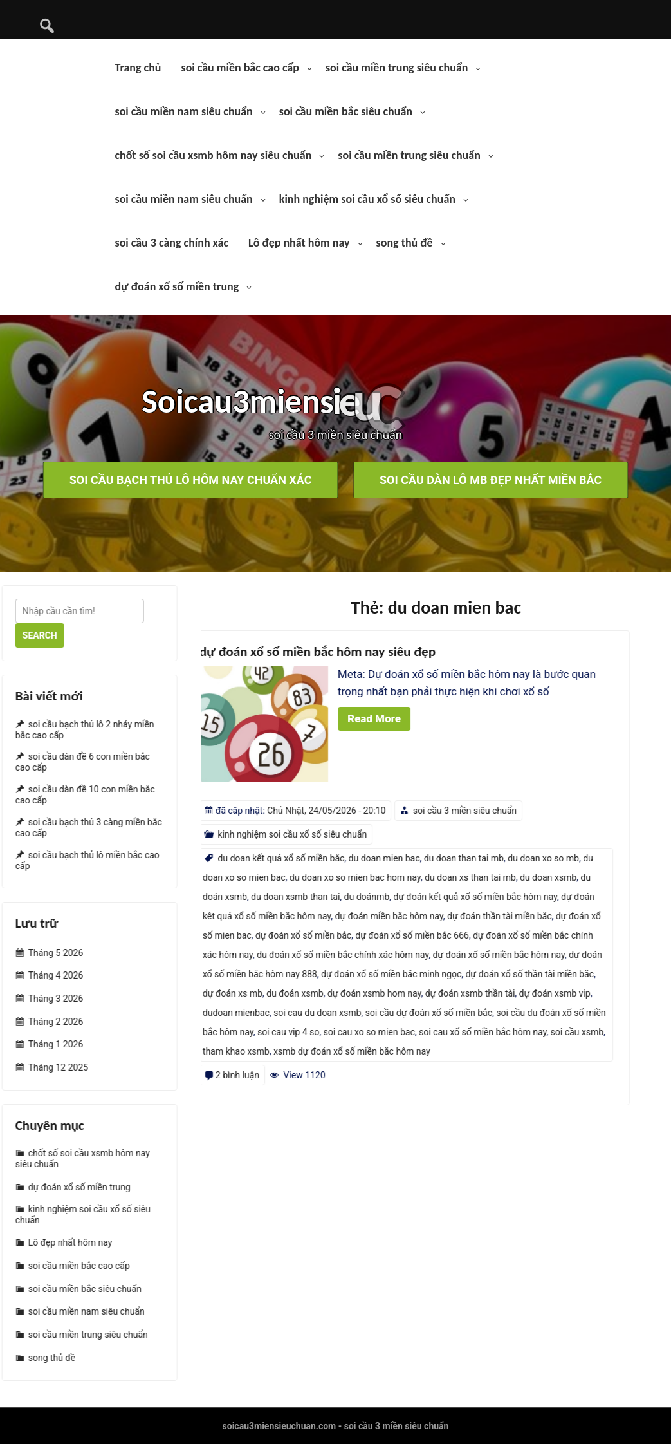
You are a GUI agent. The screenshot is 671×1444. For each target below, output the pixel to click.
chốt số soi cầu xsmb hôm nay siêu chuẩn (213, 155)
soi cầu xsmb (214, 1032)
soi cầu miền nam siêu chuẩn (183, 111)
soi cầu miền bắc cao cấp (240, 68)
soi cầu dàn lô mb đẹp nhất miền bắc (491, 480)
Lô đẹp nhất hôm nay (299, 243)
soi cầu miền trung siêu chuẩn (397, 68)
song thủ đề (404, 243)
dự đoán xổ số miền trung (177, 286)
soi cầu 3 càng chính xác (171, 243)
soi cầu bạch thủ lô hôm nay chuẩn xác (190, 480)
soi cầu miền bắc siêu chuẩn (345, 111)
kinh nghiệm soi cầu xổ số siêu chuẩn (367, 199)
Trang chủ (138, 68)
